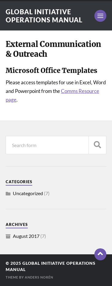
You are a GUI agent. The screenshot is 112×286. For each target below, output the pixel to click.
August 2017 (26, 236)
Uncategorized (28, 193)
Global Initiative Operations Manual (44, 16)
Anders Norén (39, 277)
